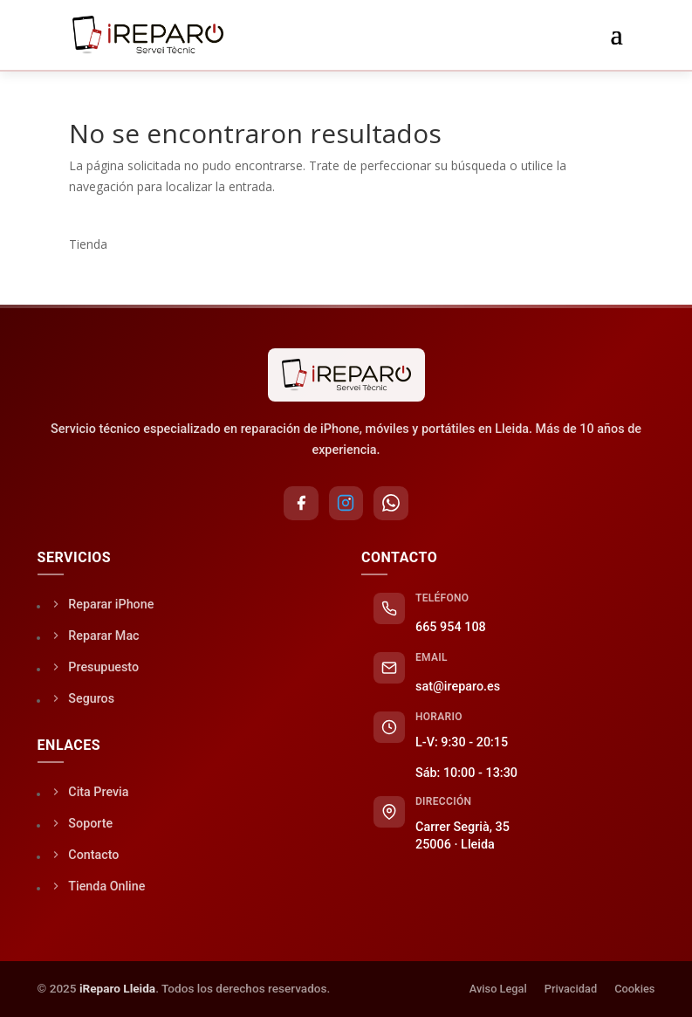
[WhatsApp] (391, 503)
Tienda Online (98, 886)
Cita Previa (90, 792)
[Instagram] (346, 503)
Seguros (82, 698)
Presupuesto (95, 667)
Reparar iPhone (102, 604)
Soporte (81, 823)
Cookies (634, 989)
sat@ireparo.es (457, 687)
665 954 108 (450, 628)
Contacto (85, 855)
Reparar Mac (95, 636)
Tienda (88, 244)
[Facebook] (301, 503)
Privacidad (571, 989)
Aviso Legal (498, 989)
